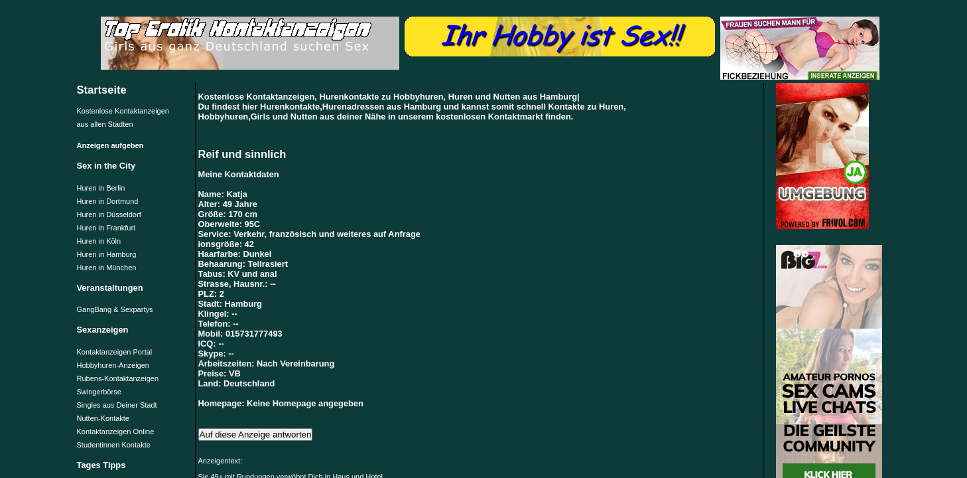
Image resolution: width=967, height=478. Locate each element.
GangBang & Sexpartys (115, 309)
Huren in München (107, 268)
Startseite (102, 90)
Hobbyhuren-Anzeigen (113, 365)
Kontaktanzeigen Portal (115, 352)
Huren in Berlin (101, 188)
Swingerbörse (99, 392)
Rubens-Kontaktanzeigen (118, 378)
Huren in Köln (99, 241)
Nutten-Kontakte (103, 418)
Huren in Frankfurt (106, 228)
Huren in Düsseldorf (109, 214)
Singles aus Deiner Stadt (117, 405)
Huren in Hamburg (107, 254)
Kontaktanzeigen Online (116, 432)
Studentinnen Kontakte (114, 445)
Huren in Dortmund (108, 201)
